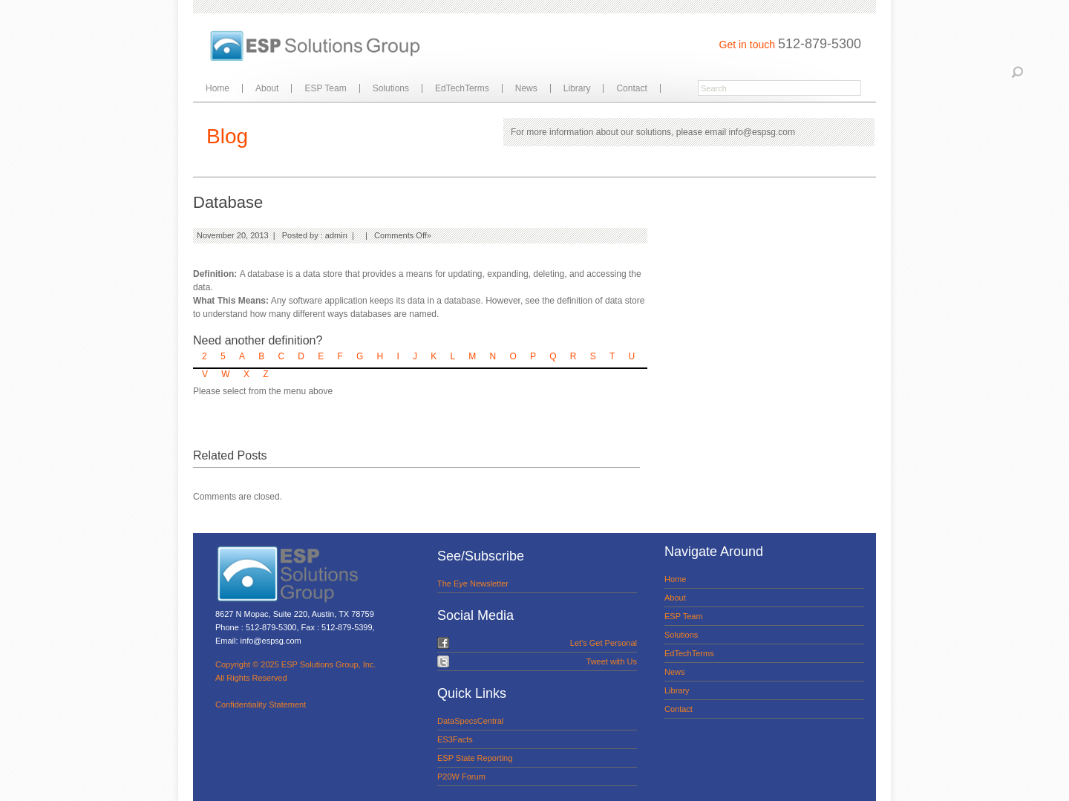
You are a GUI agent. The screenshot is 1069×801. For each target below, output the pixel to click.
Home (217, 88)
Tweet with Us (611, 661)
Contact (631, 88)
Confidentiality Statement (260, 704)
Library (577, 88)
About (266, 88)
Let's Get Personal (603, 642)
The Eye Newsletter (473, 583)
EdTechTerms (462, 88)
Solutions (391, 88)
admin (336, 235)
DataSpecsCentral (470, 720)
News (526, 88)
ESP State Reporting (474, 757)
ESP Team (325, 88)
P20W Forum (461, 776)
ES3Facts (455, 739)
